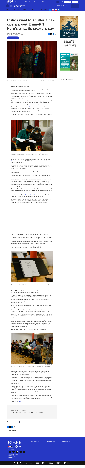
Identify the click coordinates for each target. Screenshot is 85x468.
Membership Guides (66, 444)
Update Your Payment (42, 12)
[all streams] (75, 8)
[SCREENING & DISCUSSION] (69, 29)
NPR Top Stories (14, 424)
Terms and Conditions (51, 444)
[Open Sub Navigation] (10, 12)
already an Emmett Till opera (31, 197)
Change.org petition (15, 163)
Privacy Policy (33, 446)
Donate (76, 3)
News (18, 12)
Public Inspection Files (35, 444)
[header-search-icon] (58, 3)
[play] (7, 8)
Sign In (61, 3)
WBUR (20, 404)
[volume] (11, 8)
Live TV (68, 3)
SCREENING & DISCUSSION (69, 44)
